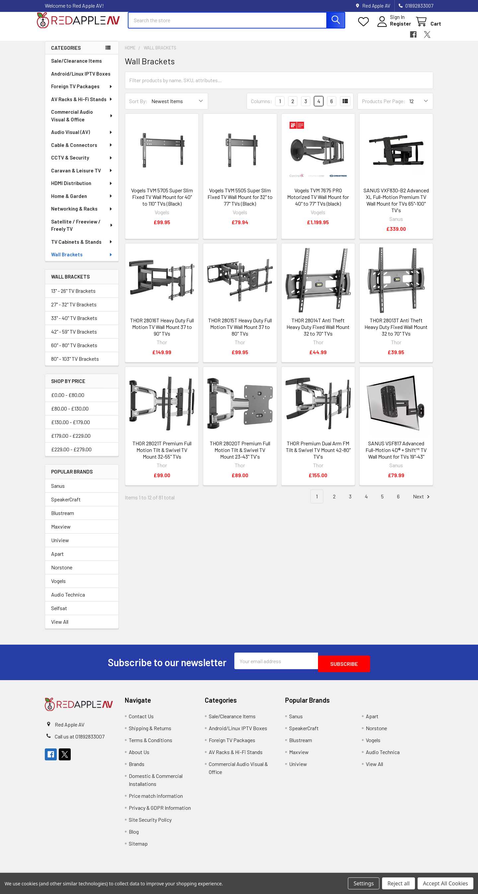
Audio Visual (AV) (82, 138)
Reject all (398, 883)
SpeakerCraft (66, 505)
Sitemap (138, 846)
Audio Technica (68, 600)
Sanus (58, 491)
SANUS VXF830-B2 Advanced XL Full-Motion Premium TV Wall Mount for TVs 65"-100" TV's (396, 206)
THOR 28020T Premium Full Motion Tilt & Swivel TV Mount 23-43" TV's (240, 456)
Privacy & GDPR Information (160, 810)
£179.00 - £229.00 (71, 441)
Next (422, 502)
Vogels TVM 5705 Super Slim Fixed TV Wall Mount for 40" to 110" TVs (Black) (162, 203)
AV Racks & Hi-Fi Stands (82, 105)
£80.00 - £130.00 (70, 414)
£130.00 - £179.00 (70, 428)
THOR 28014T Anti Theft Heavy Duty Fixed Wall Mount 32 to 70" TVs (318, 333)
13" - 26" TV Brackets (73, 296)
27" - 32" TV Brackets (74, 310)
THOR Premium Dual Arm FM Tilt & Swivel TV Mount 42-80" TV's (318, 456)
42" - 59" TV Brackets (74, 337)
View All (59, 627)
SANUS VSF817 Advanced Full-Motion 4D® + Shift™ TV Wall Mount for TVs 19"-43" (396, 456)
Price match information (156, 799)
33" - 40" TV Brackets (74, 324)
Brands (136, 767)
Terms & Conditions (150, 743)
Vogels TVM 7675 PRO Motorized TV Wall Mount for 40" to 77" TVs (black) (318, 203)
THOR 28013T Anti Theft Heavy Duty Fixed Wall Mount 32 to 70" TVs (396, 333)
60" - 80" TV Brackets (74, 351)
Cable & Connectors (82, 151)
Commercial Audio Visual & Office (82, 121)
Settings (364, 883)
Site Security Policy (150, 822)
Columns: (261, 107)
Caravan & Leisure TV (82, 176)
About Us (139, 755)
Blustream (62, 519)
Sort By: (138, 107)
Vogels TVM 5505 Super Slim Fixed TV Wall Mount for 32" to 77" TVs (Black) (240, 203)
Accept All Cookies (445, 883)
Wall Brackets (82, 260)
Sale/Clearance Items (76, 67)
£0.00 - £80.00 (67, 401)
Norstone (61, 573)
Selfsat (59, 614)
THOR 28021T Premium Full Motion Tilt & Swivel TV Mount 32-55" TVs (162, 456)
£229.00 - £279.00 (71, 455)
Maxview (61, 532)
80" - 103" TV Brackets (75, 364)
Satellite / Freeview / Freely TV (82, 231)
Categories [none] (66, 54)
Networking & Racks (82, 215)
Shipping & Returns (150, 731)
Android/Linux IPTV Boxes (81, 80)
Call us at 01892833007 (80, 739)
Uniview (60, 546)
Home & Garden (82, 202)
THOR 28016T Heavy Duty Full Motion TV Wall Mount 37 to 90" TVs (162, 333)
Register (392, 27)
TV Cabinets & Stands (82, 248)
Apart (57, 559)
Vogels (58, 587)
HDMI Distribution (82, 189)
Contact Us (141, 719)
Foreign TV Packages (82, 92)
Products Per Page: (383, 107)
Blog (134, 834)
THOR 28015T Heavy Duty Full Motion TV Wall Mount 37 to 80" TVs (240, 333)
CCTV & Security (82, 163)
